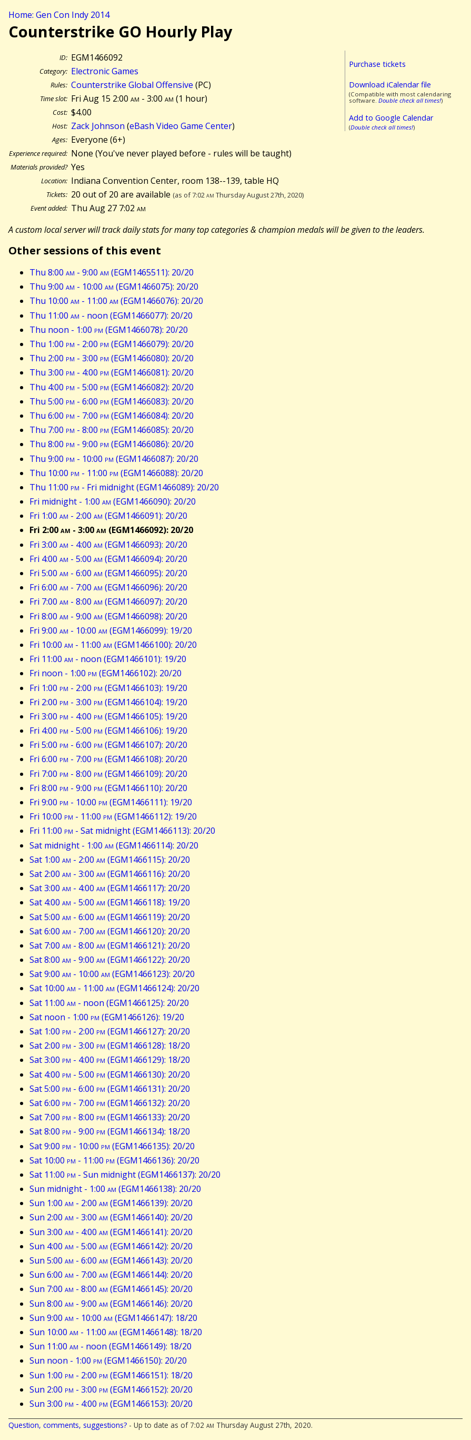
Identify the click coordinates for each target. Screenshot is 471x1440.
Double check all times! (409, 100)
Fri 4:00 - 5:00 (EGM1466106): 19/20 (108, 730)
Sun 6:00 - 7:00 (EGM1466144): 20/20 (111, 1274)
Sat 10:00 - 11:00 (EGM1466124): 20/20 (114, 988)
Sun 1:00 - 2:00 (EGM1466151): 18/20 (111, 1375)
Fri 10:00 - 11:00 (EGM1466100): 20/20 (113, 644)
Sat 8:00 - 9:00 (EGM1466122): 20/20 (109, 959)
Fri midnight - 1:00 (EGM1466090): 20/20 (112, 501)
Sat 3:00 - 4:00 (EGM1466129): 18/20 (109, 1060)
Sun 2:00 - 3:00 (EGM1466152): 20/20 (111, 1389)
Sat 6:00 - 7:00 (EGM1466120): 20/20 (109, 931)
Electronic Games (104, 71)
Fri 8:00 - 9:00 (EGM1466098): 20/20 (108, 616)
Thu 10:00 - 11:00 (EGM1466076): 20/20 (116, 301)
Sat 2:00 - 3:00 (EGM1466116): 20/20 (109, 874)
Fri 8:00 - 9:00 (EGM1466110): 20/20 (108, 788)
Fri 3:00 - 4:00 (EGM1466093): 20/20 (108, 544)
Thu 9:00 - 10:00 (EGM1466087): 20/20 (113, 459)
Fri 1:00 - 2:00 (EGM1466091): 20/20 (108, 515)
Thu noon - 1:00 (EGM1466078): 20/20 (108, 330)
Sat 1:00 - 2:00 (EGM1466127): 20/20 (109, 1031)
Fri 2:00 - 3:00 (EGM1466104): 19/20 (108, 702)
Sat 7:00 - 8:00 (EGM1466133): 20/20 (109, 1117)
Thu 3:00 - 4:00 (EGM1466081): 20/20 (111, 372)
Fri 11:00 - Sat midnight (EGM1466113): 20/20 (122, 830)
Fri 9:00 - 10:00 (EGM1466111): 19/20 (110, 802)
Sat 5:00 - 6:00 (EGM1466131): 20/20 (109, 1088)
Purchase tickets (377, 64)
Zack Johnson (98, 126)
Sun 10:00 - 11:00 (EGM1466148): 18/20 (115, 1332)
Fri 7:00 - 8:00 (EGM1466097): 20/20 (108, 601)
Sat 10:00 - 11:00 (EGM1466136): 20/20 (114, 1160)
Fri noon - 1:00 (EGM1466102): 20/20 (105, 673)
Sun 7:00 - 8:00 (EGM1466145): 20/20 (111, 1289)
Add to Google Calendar (391, 118)
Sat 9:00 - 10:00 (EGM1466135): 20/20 (112, 1146)
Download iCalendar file (390, 85)
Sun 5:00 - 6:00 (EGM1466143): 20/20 (111, 1260)
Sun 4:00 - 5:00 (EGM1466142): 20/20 (111, 1246)
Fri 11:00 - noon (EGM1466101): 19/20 (107, 659)
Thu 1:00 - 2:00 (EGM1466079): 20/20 (111, 344)
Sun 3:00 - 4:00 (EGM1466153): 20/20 (111, 1403)
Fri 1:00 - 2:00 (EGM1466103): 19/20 (108, 688)
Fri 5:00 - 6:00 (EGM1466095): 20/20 (108, 573)
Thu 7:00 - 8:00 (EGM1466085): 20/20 (111, 430)
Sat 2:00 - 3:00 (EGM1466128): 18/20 (109, 1045)
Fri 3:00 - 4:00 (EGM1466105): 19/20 (108, 716)
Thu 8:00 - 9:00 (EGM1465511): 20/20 (111, 272)
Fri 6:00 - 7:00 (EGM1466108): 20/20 (108, 759)
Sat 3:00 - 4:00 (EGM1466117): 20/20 (109, 888)
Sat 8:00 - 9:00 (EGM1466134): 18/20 (109, 1131)
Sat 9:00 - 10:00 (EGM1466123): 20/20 (112, 974)
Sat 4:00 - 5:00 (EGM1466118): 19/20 (109, 902)
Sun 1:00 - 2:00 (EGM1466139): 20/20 (111, 1203)
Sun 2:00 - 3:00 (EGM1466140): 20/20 (111, 1217)
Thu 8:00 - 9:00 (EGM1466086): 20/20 (111, 444)
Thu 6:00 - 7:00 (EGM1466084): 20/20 (111, 415)
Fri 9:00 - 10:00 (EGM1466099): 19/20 (110, 630)
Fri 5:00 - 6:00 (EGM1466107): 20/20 (108, 745)
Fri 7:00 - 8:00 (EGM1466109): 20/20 (108, 774)
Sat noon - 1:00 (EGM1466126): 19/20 (106, 1017)
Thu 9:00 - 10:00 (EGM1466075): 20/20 (113, 286)
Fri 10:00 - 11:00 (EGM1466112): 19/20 (113, 816)
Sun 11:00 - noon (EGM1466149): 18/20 (110, 1346)
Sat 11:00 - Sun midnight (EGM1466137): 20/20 (125, 1174)
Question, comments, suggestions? (67, 1425)
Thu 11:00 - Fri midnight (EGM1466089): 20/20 (124, 487)
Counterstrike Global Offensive (132, 85)
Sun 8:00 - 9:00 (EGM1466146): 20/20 (111, 1303)
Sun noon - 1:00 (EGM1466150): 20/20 (108, 1360)
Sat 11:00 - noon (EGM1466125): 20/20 (109, 1003)
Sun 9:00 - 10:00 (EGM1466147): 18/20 (113, 1318)
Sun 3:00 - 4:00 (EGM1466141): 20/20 (111, 1232)
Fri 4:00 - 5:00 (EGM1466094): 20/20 (108, 559)
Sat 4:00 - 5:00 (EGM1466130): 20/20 (109, 1074)
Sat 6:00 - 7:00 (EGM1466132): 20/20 (109, 1103)
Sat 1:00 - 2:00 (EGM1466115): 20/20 (109, 859)
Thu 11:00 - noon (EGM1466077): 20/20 (111, 315)
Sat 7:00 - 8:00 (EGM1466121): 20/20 (109, 945)
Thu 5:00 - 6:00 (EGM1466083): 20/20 (111, 401)
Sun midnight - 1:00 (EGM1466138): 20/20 (115, 1189)
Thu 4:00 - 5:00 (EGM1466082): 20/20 (111, 387)
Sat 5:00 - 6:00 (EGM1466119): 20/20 (109, 917)
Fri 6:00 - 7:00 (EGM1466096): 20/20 (108, 587)
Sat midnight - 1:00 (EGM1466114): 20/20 (113, 845)
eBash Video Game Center (180, 126)
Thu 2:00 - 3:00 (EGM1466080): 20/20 (111, 358)
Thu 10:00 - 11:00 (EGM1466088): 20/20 (116, 473)
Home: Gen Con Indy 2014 (58, 15)
